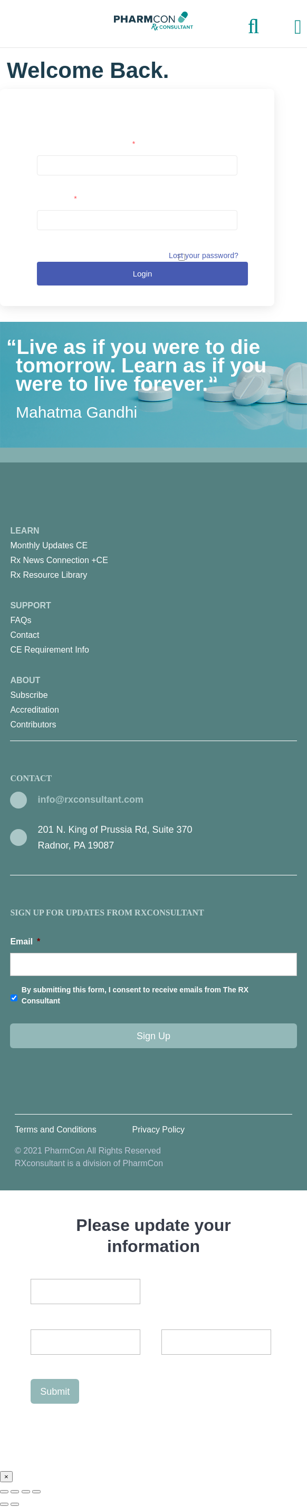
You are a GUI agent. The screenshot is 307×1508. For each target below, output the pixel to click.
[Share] (15, 1491)
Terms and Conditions (56, 1129)
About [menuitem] (153, 704)
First (151, 1341)
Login (142, 273)
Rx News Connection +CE (59, 560)
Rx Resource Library (48, 574)
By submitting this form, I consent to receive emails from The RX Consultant (135, 995)
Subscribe (28, 695)
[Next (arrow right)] (15, 1504)
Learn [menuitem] (153, 554)
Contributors (33, 724)
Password (57, 198)
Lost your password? (203, 255)
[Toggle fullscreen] (26, 1491)
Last (38, 1360)
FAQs (20, 620)
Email (25, 941)
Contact (24, 634)
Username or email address (86, 144)
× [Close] (6, 1477)
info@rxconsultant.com (90, 799)
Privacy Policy (158, 1129)
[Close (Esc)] (4, 1491)
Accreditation (34, 709)
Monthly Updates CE (49, 545)
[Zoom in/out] (36, 1491)
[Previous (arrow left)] (4, 1504)
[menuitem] (153, 545)
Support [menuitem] (153, 629)
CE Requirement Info (49, 649)
